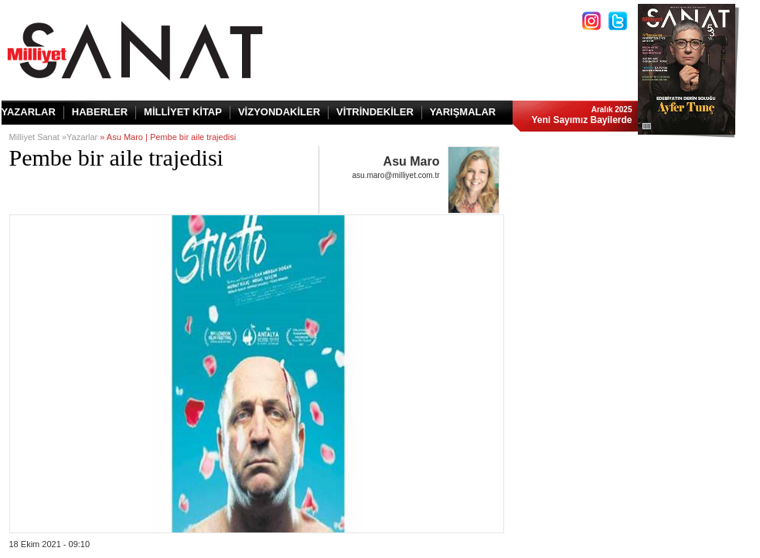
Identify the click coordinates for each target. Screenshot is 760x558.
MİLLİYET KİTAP (183, 112)
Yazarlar (81, 137)
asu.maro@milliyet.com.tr (396, 175)
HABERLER (100, 112)
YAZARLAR (29, 112)
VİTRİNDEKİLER (375, 112)
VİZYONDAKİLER (279, 112)
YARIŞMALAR (463, 112)
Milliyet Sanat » (38, 137)
